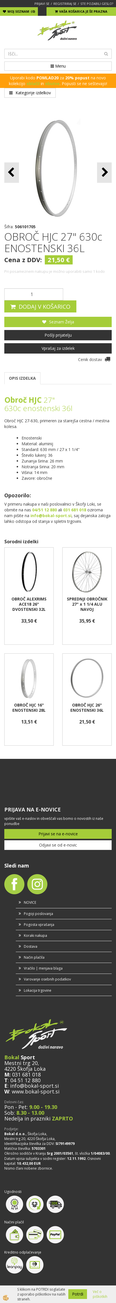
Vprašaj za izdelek (58, 348)
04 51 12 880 (25, 1080)
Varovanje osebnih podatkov (47, 979)
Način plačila (34, 957)
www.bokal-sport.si (35, 1091)
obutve (52, 83)
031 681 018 (26, 1074)
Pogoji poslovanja (38, 913)
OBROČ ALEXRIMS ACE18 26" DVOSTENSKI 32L (29, 604)
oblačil (33, 83)
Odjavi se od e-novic (58, 845)
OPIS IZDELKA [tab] (22, 378)
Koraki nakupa (35, 935)
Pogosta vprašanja (39, 924)
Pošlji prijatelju (58, 335)
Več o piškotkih (100, 1294)
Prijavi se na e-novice (58, 833)
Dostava (30, 946)
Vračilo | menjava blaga (43, 968)
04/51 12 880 (44, 510)
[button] (104, 172)
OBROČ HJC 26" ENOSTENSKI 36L (87, 708)
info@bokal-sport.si (34, 1085)
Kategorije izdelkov (30, 92)
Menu (58, 66)
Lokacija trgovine (37, 990)
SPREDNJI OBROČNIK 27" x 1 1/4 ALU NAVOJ (87, 604)
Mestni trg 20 (21, 1063)
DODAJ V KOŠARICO (44, 306)
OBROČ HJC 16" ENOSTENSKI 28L (29, 708)
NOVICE (30, 902)
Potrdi (77, 1294)
